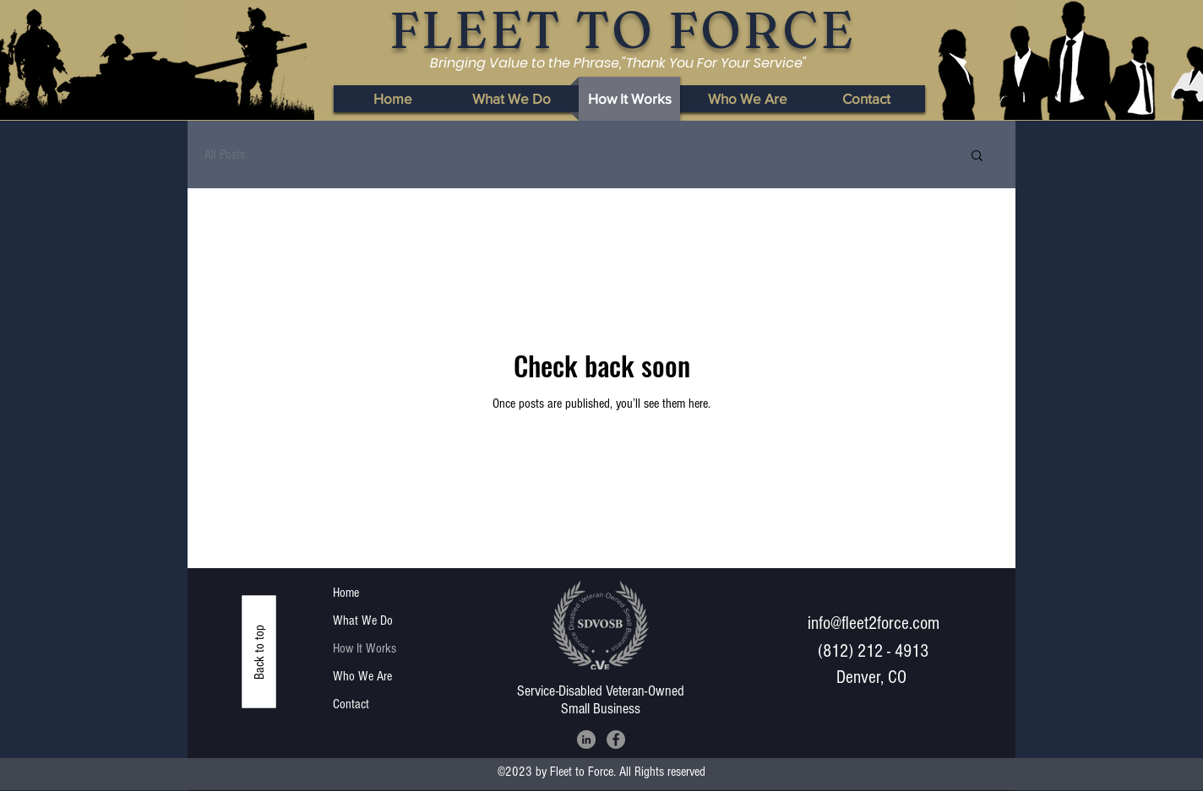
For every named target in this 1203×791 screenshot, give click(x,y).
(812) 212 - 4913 (873, 651)
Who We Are (362, 676)
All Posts (224, 154)
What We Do (363, 620)
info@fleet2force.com (873, 623)
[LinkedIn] (586, 739)
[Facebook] (616, 739)
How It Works (364, 648)
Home (346, 592)
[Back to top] (259, 652)
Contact (351, 704)
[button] (977, 156)
